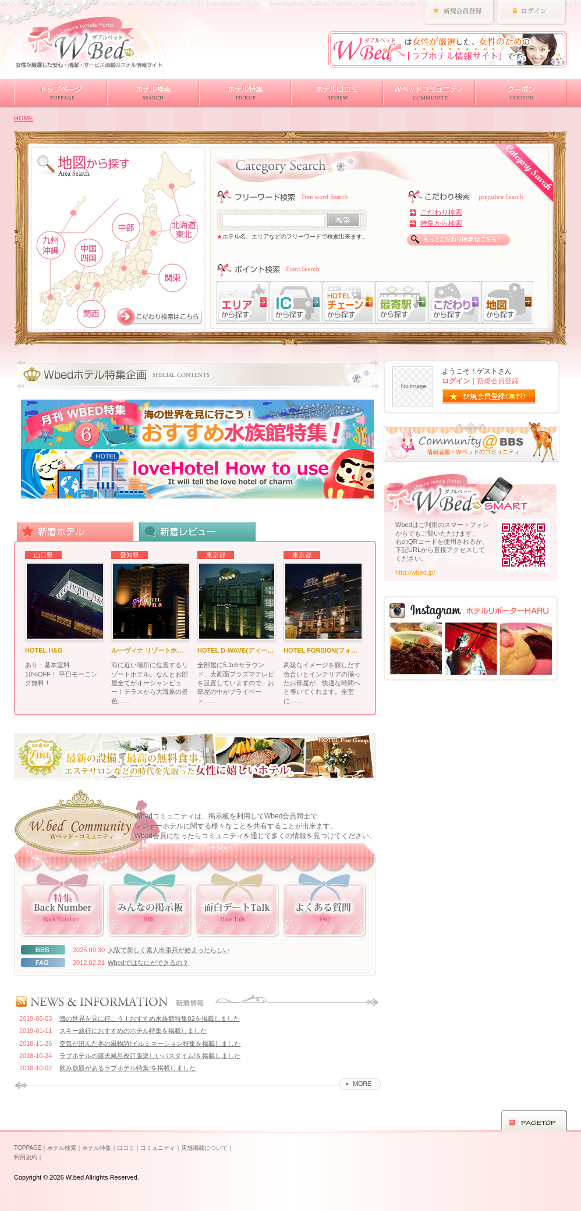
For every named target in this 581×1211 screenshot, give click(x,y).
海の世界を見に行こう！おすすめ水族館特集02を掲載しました (149, 1018)
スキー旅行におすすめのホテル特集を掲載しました (133, 1030)
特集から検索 (441, 223)
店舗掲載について (204, 1148)
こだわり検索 (441, 212)
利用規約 (25, 1157)
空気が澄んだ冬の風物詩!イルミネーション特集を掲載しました (149, 1043)
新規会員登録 (498, 381)
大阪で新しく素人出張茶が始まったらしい (168, 949)
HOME (23, 118)
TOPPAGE (27, 1148)
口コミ (125, 1148)
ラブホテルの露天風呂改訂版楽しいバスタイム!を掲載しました (149, 1055)
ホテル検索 (61, 1148)
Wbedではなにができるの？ (148, 962)
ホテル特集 (96, 1148)
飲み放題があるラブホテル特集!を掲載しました (127, 1067)
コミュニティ (157, 1148)
